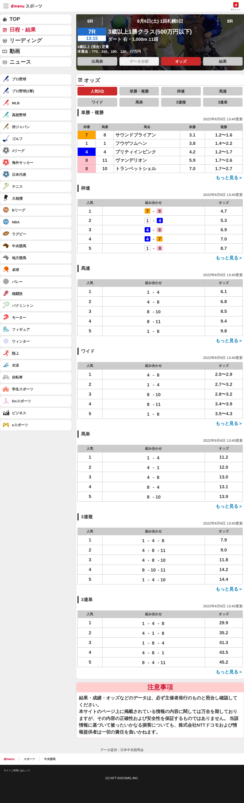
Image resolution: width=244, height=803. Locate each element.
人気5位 (97, 91)
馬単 (139, 102)
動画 (15, 51)
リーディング (26, 40)
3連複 (181, 102)
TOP (15, 19)
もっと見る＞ (229, 177)
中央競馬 (50, 759)
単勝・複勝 (139, 91)
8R (230, 21)
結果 (223, 61)
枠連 (181, 91)
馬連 (223, 91)
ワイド (97, 102)
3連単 (223, 102)
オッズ (181, 61)
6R (90, 21)
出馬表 (97, 61)
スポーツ (29, 759)
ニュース (20, 62)
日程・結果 (23, 30)
